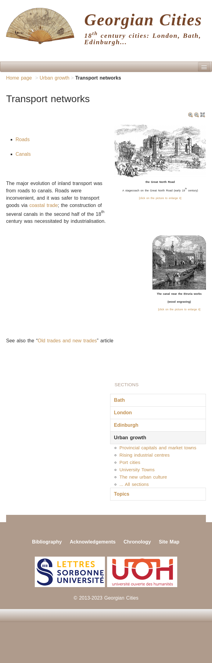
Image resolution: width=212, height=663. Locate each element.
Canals (23, 154)
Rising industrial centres (145, 455)
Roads (23, 139)
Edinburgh (126, 425)
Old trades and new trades (67, 340)
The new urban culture (143, 476)
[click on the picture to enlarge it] (160, 198)
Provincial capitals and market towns (158, 447)
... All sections (134, 484)
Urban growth (55, 77)
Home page (19, 77)
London (123, 412)
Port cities (130, 462)
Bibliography (47, 541)
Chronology (137, 541)
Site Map (169, 541)
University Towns (137, 469)
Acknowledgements (93, 541)
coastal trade (43, 205)
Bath (119, 400)
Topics (121, 494)
